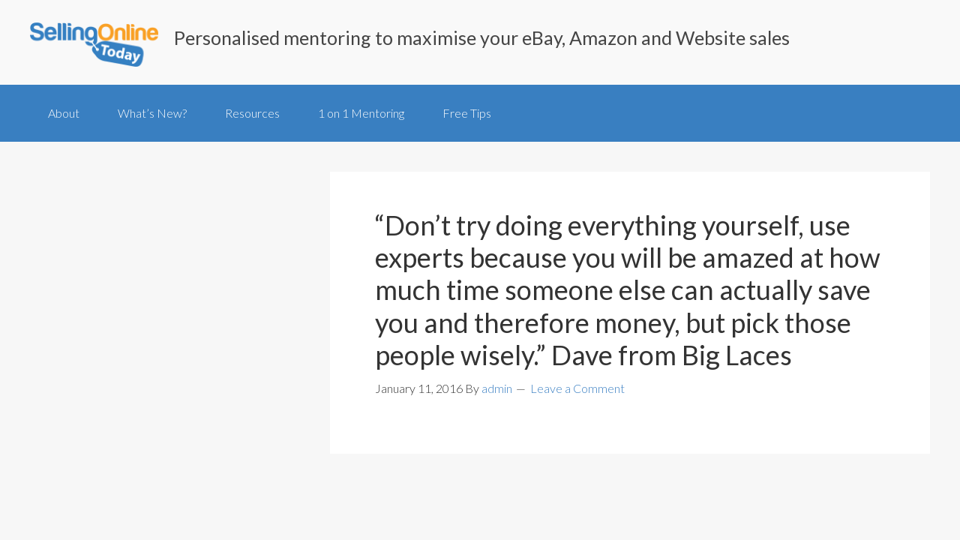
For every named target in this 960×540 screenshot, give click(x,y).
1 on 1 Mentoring (361, 113)
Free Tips (466, 113)
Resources (252, 113)
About (64, 113)
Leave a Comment (577, 388)
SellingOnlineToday (94, 46)
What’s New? (152, 113)
